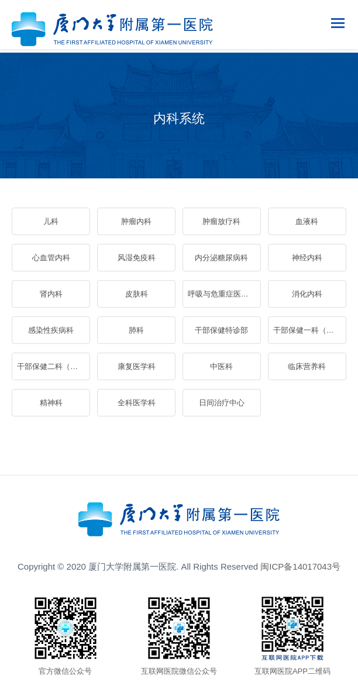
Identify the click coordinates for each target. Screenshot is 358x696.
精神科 (51, 402)
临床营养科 (307, 366)
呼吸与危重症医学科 (222, 294)
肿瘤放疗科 (221, 221)
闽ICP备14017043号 (300, 566)
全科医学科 (137, 402)
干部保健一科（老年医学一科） (309, 330)
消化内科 (307, 294)
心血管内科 (51, 257)
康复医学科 (137, 366)
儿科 (50, 221)
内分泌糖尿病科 (221, 257)
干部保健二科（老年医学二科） (53, 366)
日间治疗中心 (222, 402)
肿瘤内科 (136, 221)
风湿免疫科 (137, 257)
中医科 (221, 366)
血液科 (306, 221)
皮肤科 (136, 294)
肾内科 (51, 294)
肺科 (136, 330)
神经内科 (307, 257)
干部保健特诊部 (221, 330)
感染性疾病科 (51, 330)
